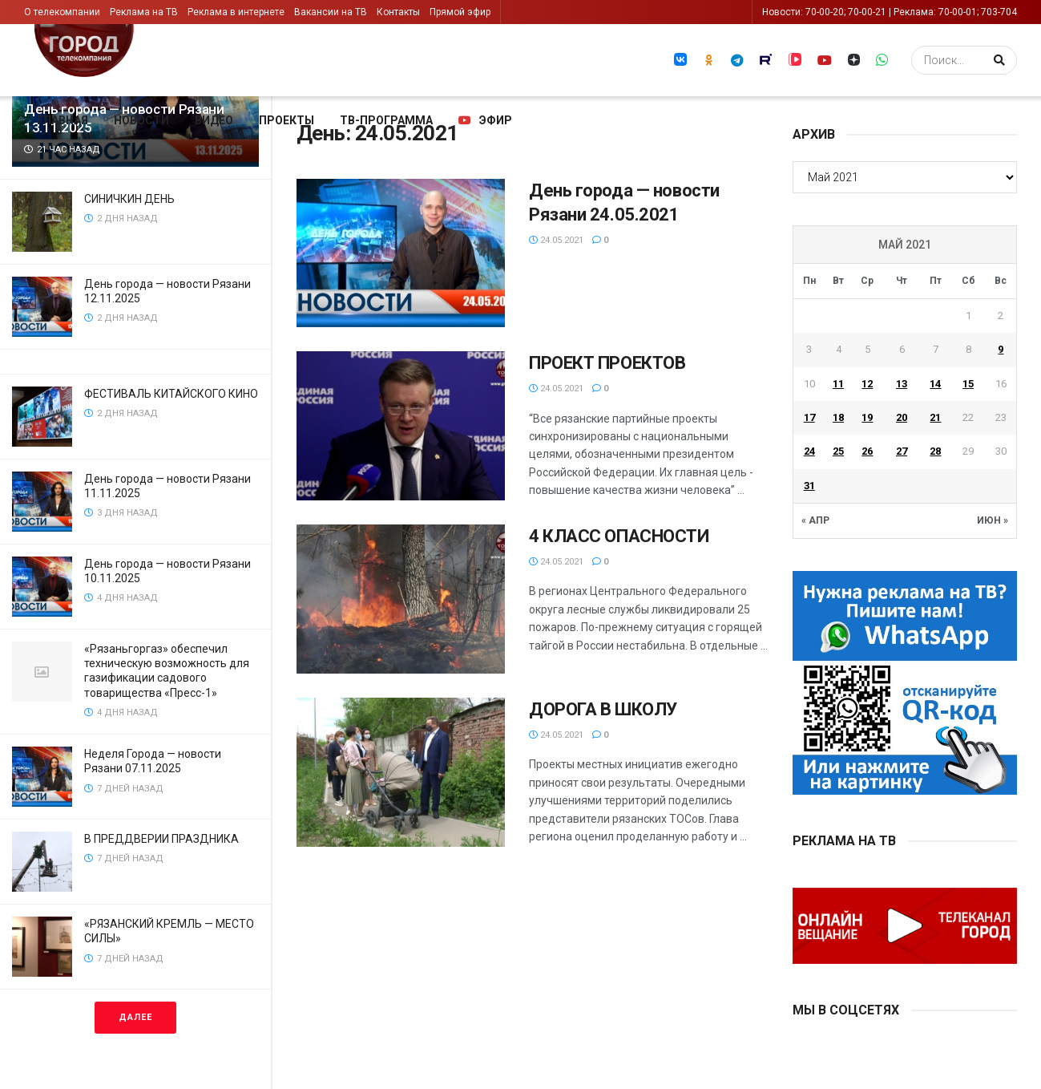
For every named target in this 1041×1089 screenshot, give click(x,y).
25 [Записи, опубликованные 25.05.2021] (838, 451)
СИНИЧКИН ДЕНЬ (130, 198)
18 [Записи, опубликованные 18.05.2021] (838, 417)
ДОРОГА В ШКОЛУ (603, 709)
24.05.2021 (556, 240)
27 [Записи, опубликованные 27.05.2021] (901, 451)
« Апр (815, 520)
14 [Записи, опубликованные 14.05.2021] (935, 384)
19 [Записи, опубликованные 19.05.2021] (867, 417)
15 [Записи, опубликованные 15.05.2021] (968, 384)
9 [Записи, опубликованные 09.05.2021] (1000, 349)
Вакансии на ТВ (330, 12)
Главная (62, 120)
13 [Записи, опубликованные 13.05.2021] (901, 384)
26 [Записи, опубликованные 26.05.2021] (867, 451)
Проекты (286, 120)
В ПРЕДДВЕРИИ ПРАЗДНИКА (161, 838)
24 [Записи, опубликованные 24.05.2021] (809, 451)
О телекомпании (62, 12)
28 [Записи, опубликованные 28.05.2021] (935, 451)
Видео (214, 120)
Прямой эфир (460, 12)
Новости (141, 120)
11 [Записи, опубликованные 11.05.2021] (838, 384)
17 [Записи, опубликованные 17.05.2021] (809, 417)
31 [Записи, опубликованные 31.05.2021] (809, 486)
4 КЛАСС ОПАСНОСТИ (619, 536)
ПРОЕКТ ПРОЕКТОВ (607, 363)
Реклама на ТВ (144, 12)
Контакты (398, 12)
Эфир (485, 120)
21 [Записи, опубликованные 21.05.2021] (935, 417)
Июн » (992, 520)
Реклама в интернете (236, 12)
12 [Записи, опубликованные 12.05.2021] (867, 384)
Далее (135, 1017)
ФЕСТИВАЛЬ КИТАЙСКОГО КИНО (171, 393)
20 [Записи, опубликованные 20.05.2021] (901, 417)
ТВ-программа (386, 120)
